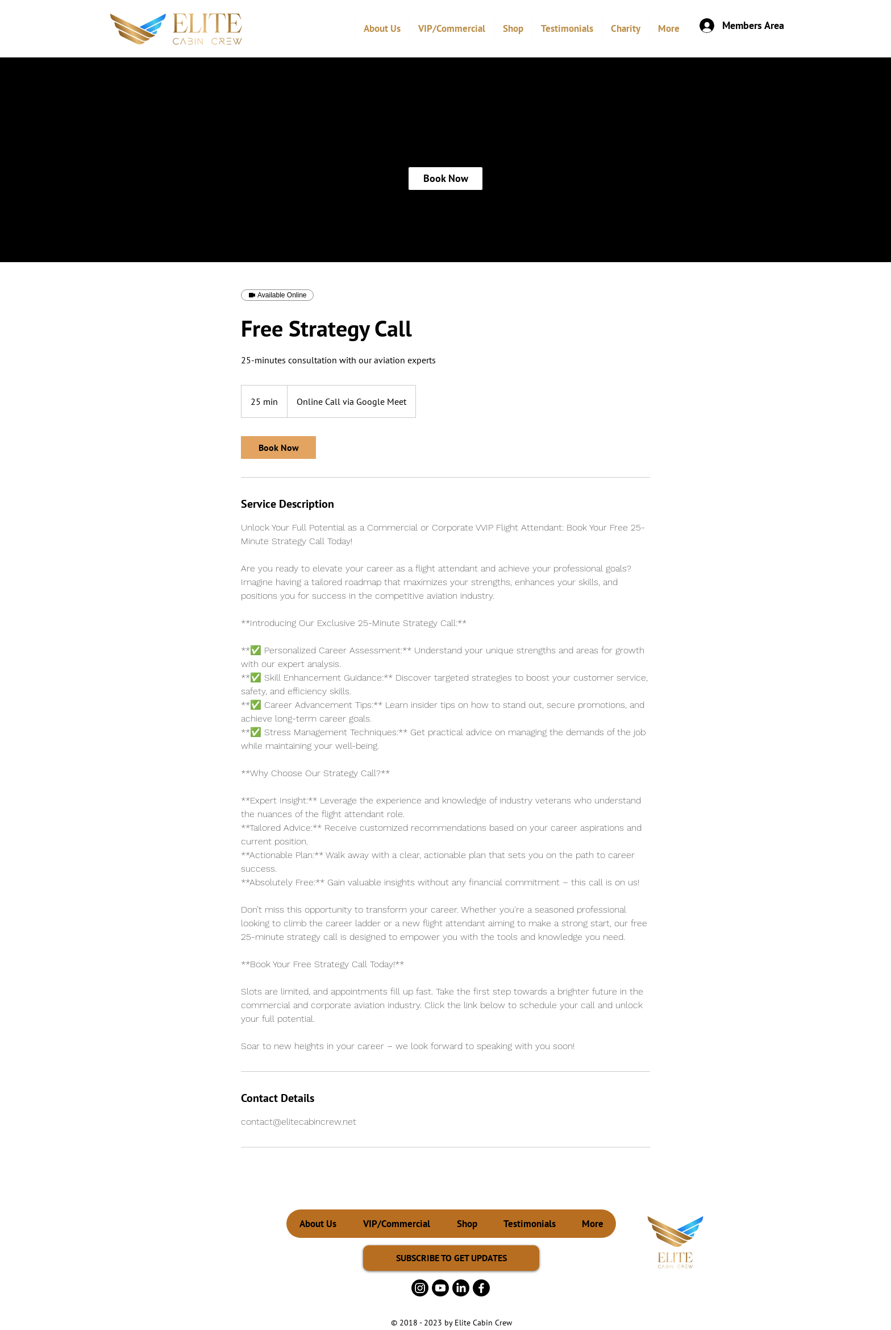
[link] (445, 178)
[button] (451, 28)
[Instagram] (419, 1287)
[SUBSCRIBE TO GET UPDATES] (451, 1258)
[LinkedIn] (460, 1287)
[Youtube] (440, 1287)
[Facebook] (481, 1287)
